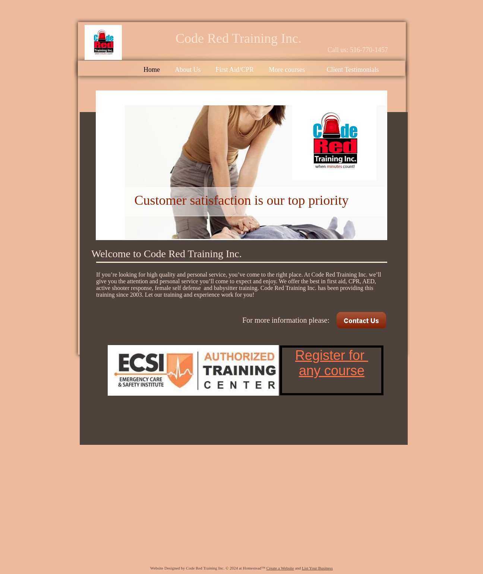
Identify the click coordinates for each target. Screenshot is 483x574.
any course (331, 370)
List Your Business (317, 568)
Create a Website (280, 568)
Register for (331, 355)
